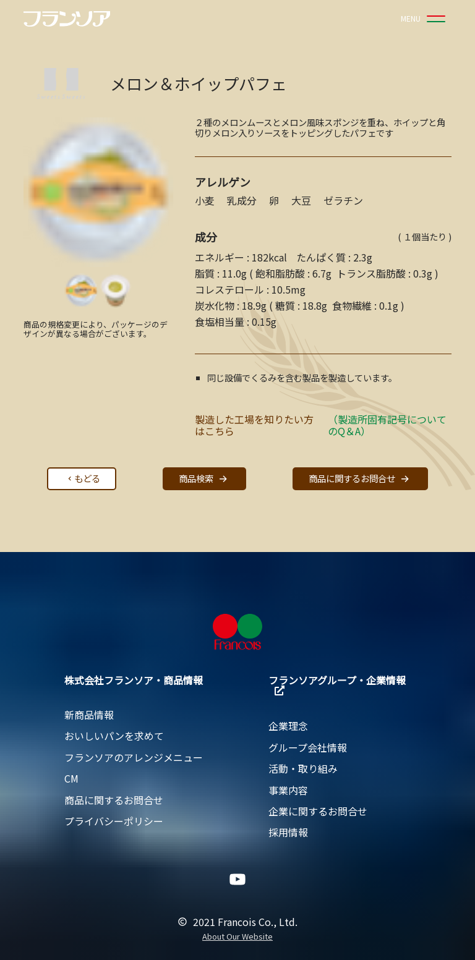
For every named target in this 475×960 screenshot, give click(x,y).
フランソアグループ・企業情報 (337, 684)
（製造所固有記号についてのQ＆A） (387, 425)
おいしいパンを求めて (114, 735)
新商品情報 (89, 714)
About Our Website (237, 936)
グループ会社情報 (307, 747)
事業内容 (288, 790)
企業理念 (288, 725)
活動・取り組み (303, 768)
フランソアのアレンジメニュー (133, 757)
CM (71, 778)
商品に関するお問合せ (361, 479)
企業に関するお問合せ (317, 811)
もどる (83, 478)
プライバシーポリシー (113, 820)
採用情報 (288, 832)
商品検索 (205, 479)
